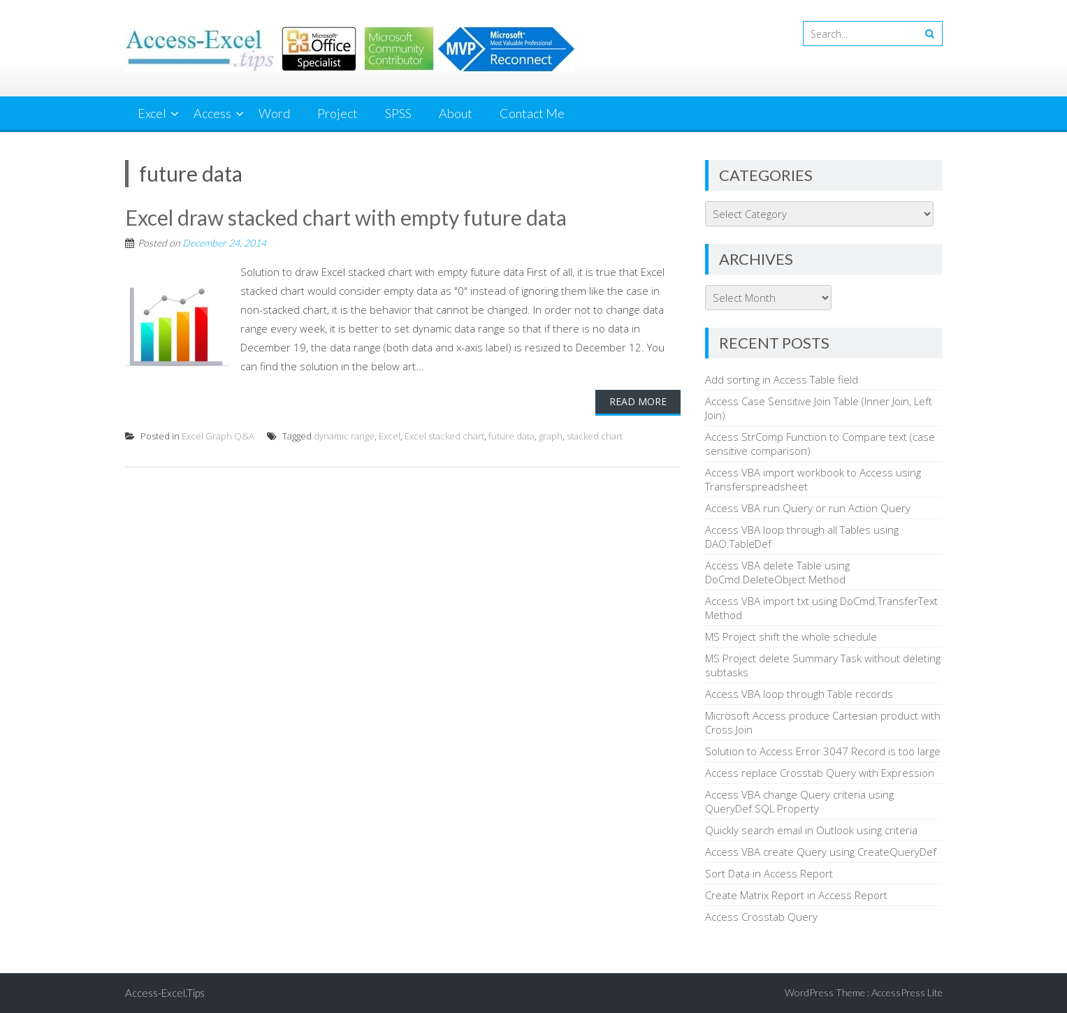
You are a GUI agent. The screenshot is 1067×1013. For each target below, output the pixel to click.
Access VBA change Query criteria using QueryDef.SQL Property (799, 801)
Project (337, 113)
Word (274, 113)
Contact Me (532, 113)
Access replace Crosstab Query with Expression (819, 773)
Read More (638, 401)
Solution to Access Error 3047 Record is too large (823, 751)
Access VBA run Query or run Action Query (807, 508)
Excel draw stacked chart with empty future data (346, 217)
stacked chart (595, 436)
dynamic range (344, 436)
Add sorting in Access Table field (781, 379)
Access (212, 113)
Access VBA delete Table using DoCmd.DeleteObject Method (777, 572)
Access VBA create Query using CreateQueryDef (820, 852)
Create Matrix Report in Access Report (796, 895)
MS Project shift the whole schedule (791, 636)
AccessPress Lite (907, 992)
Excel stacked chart (444, 436)
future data (511, 436)
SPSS (398, 113)
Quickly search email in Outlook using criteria (811, 830)
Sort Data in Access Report (769, 873)
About (455, 113)
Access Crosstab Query (761, 917)
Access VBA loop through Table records (799, 694)
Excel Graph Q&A (218, 436)
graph (550, 436)
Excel (152, 113)
